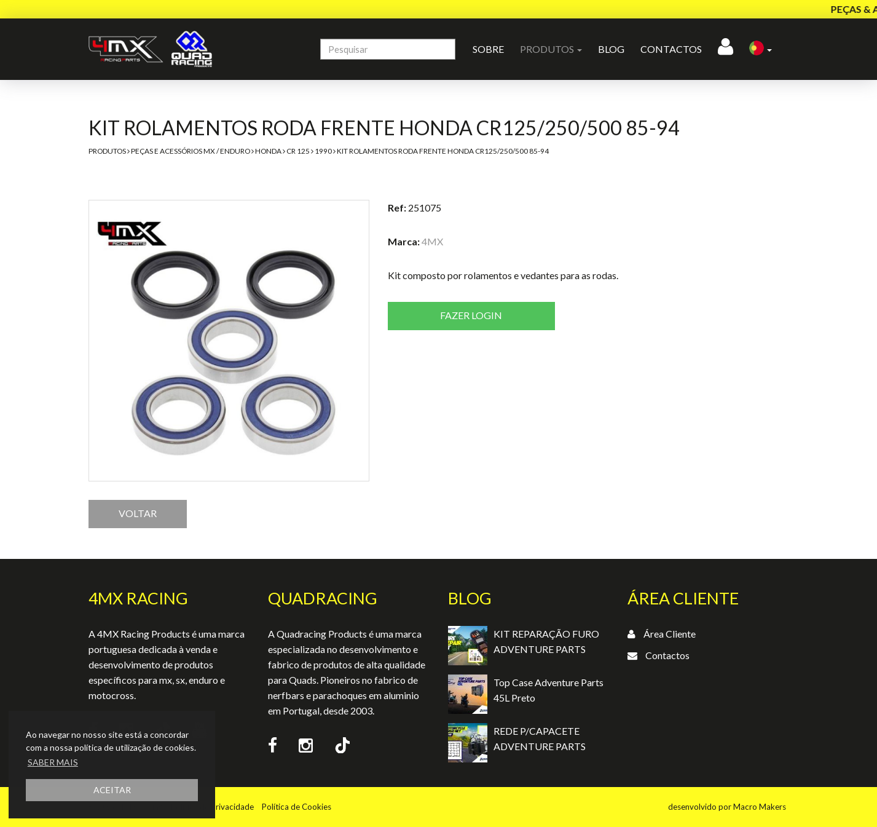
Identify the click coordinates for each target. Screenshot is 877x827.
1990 (323, 151)
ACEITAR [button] (112, 790)
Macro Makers (759, 807)
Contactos (671, 49)
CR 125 (298, 151)
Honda (268, 151)
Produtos (107, 151)
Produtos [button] (551, 49)
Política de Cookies (296, 807)
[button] (760, 49)
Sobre (488, 49)
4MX (432, 241)
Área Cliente (669, 633)
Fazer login (471, 315)
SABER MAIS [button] (53, 762)
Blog (611, 49)
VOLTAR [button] (138, 513)
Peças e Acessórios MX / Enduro (190, 151)
